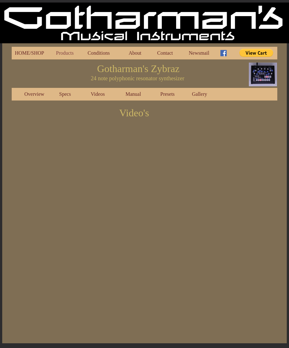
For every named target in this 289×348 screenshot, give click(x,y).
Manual (133, 94)
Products (65, 53)
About (135, 53)
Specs (65, 94)
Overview (34, 94)
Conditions (99, 53)
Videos (98, 94)
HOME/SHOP (29, 53)
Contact (165, 53)
